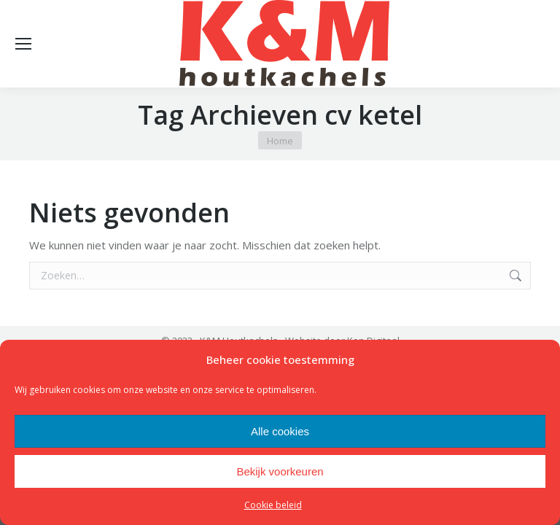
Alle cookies (280, 431)
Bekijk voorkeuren (279, 471)
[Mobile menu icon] (23, 43)
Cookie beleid (273, 505)
